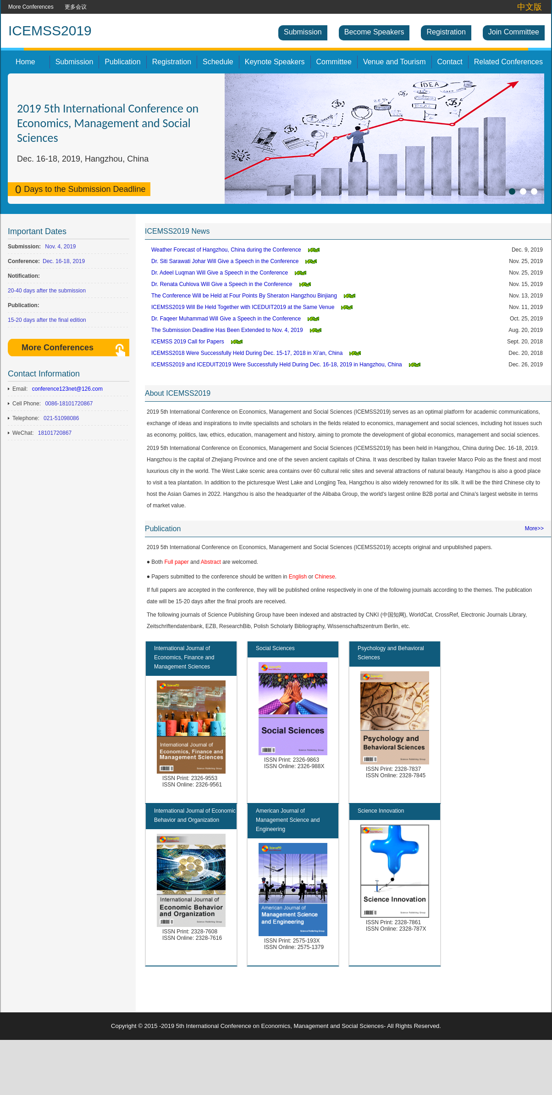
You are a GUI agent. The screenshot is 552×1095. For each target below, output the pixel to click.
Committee (334, 62)
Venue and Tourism (394, 62)
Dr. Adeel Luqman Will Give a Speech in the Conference (219, 273)
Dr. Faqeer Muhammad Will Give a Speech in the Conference (226, 318)
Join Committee (513, 32)
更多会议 (76, 7)
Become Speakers (374, 32)
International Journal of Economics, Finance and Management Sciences (184, 657)
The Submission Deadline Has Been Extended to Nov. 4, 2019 (227, 330)
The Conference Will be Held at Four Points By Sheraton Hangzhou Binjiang (244, 295)
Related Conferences (508, 62)
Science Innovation (381, 811)
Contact (450, 62)
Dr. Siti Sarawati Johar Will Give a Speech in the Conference (224, 261)
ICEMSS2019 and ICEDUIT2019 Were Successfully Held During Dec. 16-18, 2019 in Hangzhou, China (276, 364)
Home (25, 62)
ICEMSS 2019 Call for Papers (187, 341)
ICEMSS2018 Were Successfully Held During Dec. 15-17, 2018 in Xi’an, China (246, 353)
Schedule (218, 62)
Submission (303, 32)
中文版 (529, 6)
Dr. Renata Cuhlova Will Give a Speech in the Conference (222, 284)
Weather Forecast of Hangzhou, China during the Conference (226, 250)
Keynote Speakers (275, 62)
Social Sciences (275, 648)
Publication (122, 62)
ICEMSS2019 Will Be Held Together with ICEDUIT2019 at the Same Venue (242, 307)
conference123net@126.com (67, 389)
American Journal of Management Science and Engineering (288, 820)
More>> (534, 528)
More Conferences (31, 7)
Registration (445, 32)
